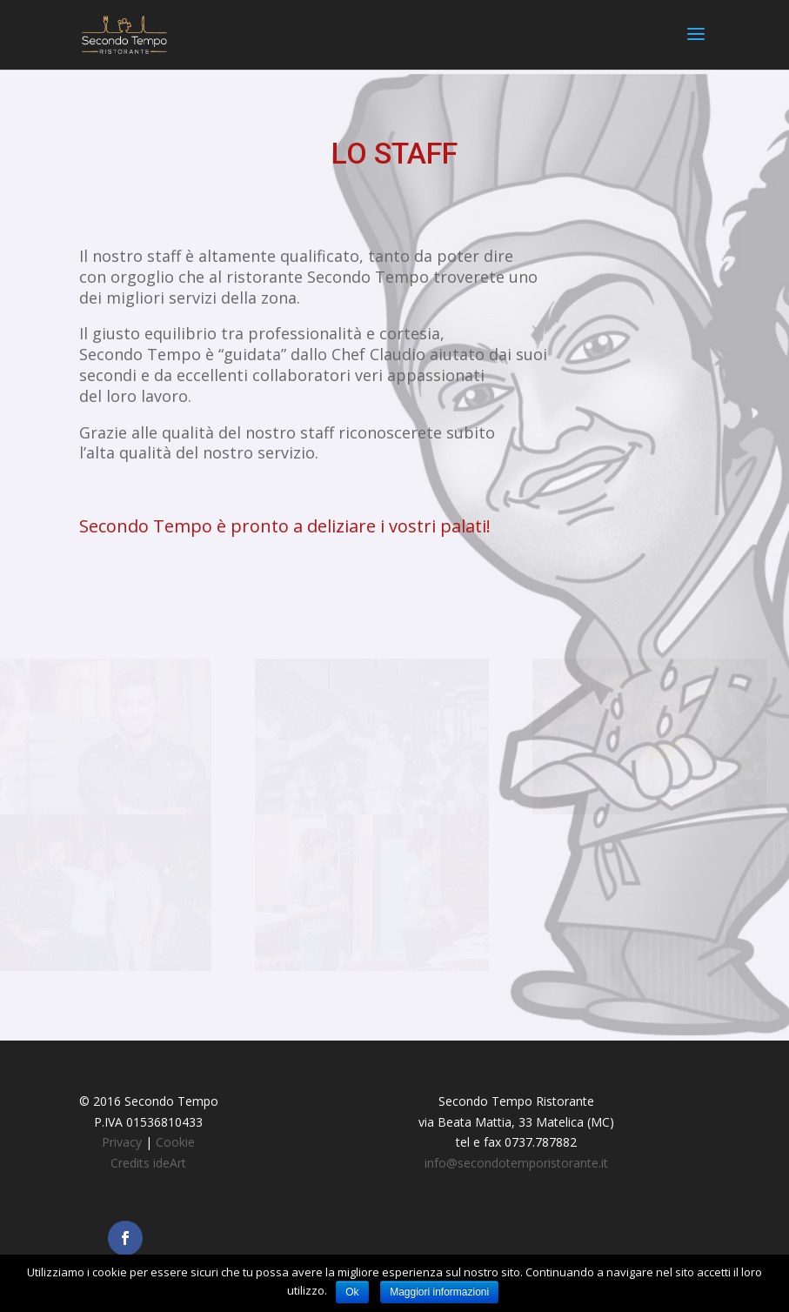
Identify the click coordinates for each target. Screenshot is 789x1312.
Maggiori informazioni (439, 1292)
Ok (351, 1292)
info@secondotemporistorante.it (516, 1163)
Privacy (122, 1142)
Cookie (175, 1142)
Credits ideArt (148, 1163)
